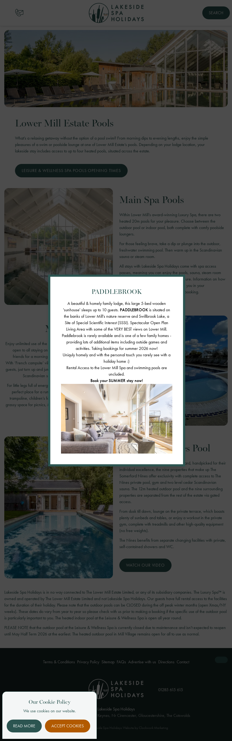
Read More (24, 726)
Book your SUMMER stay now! (116, 380)
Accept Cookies (67, 726)
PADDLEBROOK (134, 310)
